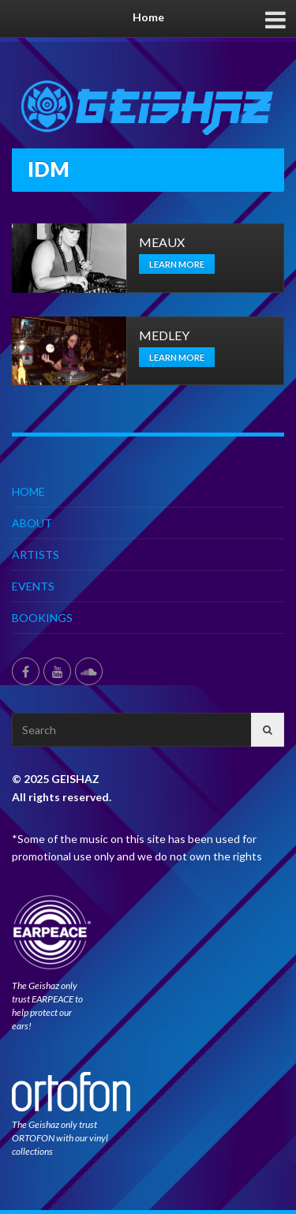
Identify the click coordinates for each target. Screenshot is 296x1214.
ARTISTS (35, 554)
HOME (28, 491)
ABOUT (32, 523)
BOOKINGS (42, 617)
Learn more (176, 264)
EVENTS (33, 586)
